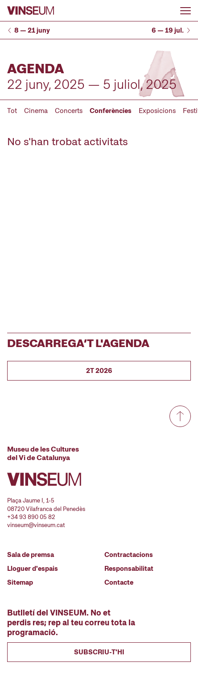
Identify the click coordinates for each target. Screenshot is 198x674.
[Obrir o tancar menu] (185, 10)
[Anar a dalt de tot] (180, 416)
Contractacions (128, 554)
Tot (12, 110)
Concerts (68, 110)
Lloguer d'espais (32, 568)
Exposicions (157, 110)
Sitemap (20, 582)
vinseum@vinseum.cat (36, 525)
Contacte (118, 582)
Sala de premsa (30, 554)
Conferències (111, 110)
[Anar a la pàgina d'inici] (30, 10)
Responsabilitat (128, 568)
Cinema (36, 110)
